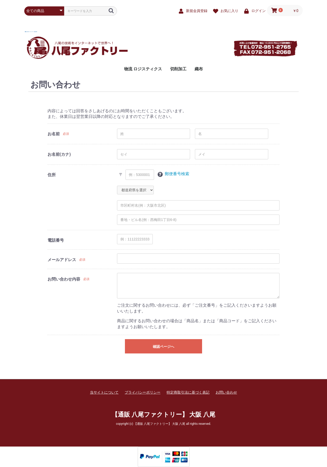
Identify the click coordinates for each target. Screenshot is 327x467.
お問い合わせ (226, 392)
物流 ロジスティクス (143, 68)
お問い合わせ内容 (64, 279)
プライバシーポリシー (142, 392)
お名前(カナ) (59, 154)
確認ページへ (163, 346)
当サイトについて (104, 392)
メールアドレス (62, 259)
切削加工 (178, 68)
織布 (199, 68)
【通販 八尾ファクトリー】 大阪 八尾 (30, 31)
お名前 (54, 133)
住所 (52, 174)
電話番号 (56, 240)
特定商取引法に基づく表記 (188, 392)
